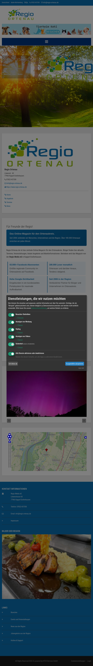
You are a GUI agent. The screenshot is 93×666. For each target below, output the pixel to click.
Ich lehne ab (13, 364)
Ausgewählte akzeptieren (74, 364)
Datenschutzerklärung (39, 308)
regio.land (81, 368)
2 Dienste (19, 318)
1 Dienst (19, 325)
